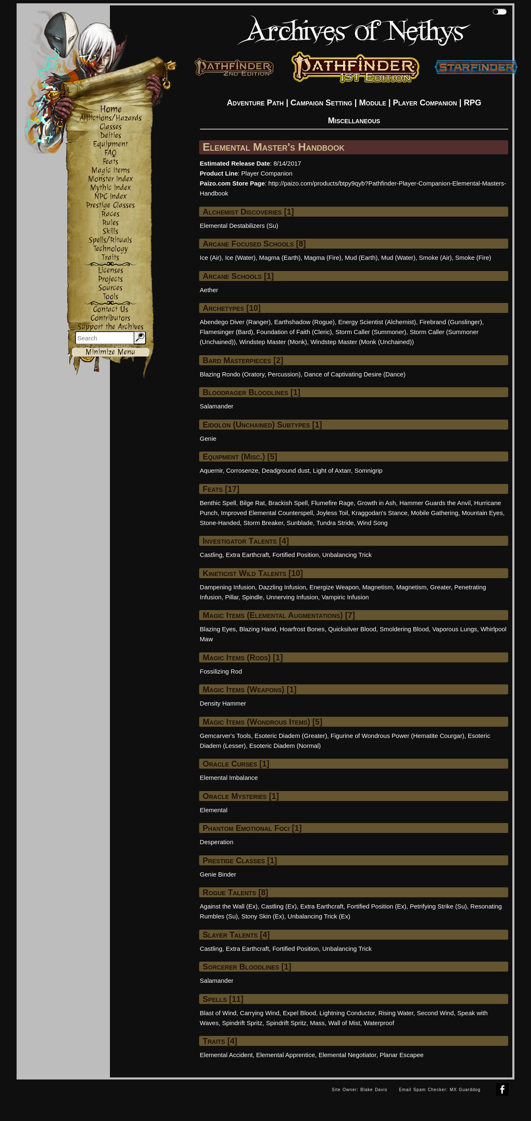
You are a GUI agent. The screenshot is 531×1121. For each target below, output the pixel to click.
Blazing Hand (257, 629)
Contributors (110, 318)
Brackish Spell (288, 502)
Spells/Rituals (110, 240)
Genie (208, 438)
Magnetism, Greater (423, 587)
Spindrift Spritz (242, 1022)
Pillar (232, 597)
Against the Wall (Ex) (229, 906)
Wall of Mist (344, 1022)
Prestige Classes (110, 205)
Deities (110, 135)
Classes (111, 126)
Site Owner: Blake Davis (359, 1089)
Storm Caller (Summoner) (370, 331)
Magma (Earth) (279, 257)
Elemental (214, 809)
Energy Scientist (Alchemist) (377, 321)
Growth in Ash (376, 502)
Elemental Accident (226, 1054)
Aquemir (211, 470)
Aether (209, 289)
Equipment (110, 144)
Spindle (252, 597)
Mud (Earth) (361, 257)
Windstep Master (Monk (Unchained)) (362, 341)
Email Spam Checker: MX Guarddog (440, 1089)
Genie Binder (218, 874)
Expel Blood (299, 1012)
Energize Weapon (334, 587)
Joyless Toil (332, 512)
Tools (110, 296)
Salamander (217, 406)
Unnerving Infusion (292, 597)
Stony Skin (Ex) (262, 916)
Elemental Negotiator (347, 1054)
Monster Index (110, 179)
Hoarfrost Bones (302, 629)
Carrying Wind (259, 1012)
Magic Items (110, 170)
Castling (211, 554)
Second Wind (435, 1012)
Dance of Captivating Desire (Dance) (354, 374)
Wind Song (372, 522)
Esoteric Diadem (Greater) (290, 735)
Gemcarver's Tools (225, 735)
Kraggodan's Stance (379, 512)
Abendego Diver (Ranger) (235, 321)
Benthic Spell (218, 502)
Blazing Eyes (218, 629)
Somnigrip (368, 470)
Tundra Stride (334, 522)
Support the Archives (111, 326)
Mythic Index (110, 187)
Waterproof (378, 1022)
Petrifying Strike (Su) (438, 906)
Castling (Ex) (279, 906)
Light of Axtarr (332, 470)
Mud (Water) (398, 257)
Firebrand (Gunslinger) (450, 321)
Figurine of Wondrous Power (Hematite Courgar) (397, 735)
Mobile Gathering (434, 512)
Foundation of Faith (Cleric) (294, 331)
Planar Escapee (402, 1054)
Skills (110, 231)
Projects (110, 279)
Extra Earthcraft (247, 554)
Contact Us (110, 309)
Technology (110, 248)
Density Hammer (223, 703)
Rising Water (395, 1012)
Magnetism (377, 587)
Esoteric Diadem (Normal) (285, 745)
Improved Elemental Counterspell (267, 512)
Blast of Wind (218, 1012)
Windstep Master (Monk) (273, 341)
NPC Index (110, 196)
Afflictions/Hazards (110, 118)
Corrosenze (242, 470)
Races (110, 214)
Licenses (110, 270)
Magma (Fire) (322, 257)
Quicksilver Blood (352, 629)
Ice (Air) (211, 257)
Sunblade (300, 522)
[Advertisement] (171, 1098)
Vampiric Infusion (345, 597)
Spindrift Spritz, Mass (295, 1022)
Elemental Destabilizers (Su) (239, 225)
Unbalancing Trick (347, 554)
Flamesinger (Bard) (226, 331)
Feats (110, 161)
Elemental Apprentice (285, 1054)
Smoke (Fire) (473, 257)
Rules (110, 222)
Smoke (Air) (435, 257)
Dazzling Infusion (282, 587)
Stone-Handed (220, 522)
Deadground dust (285, 470)
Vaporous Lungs (454, 629)
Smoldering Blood (404, 629)
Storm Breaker (263, 522)
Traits (110, 257)
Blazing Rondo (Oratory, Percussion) (250, 374)
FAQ (110, 153)
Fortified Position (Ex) (376, 906)
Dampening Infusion (227, 587)
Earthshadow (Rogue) (304, 321)
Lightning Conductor (347, 1012)
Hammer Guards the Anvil (435, 502)
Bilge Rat (252, 502)
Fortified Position (296, 554)
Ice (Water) (240, 257)
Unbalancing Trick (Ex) (318, 916)
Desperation (217, 841)
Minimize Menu (110, 352)
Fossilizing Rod (221, 671)
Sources (110, 287)
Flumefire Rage (332, 502)
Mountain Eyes (482, 512)
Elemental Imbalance (229, 777)
